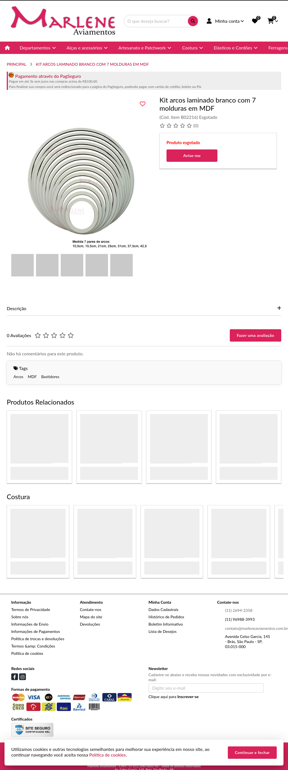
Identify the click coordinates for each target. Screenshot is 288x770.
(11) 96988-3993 (240, 619)
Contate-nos (90, 609)
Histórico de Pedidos (166, 616)
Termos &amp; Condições (33, 646)
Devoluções (90, 624)
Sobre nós (19, 616)
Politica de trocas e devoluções (37, 638)
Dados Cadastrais (163, 609)
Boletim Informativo (165, 624)
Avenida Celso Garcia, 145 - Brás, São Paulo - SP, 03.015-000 (247, 641)
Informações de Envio (29, 624)
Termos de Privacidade (30, 609)
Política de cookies (27, 653)
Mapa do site (91, 616)
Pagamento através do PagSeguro (44, 76)
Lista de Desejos (162, 631)
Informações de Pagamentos (35, 631)
